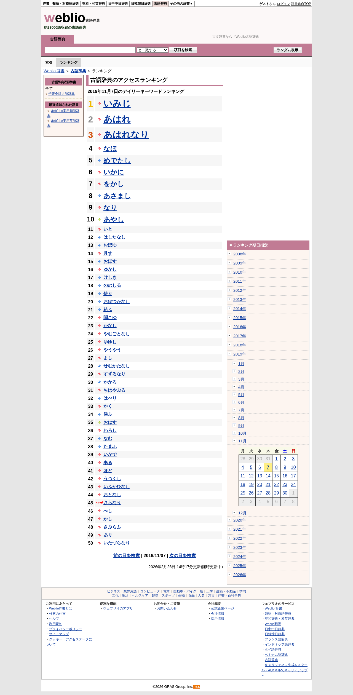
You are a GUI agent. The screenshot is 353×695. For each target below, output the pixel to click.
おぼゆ (110, 245)
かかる (110, 382)
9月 (241, 425)
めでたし (117, 160)
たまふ (110, 446)
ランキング (68, 62)
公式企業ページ (222, 608)
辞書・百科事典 (229, 595)
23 (284, 484)
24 (293, 484)
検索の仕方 (57, 613)
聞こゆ (110, 317)
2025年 (239, 565)
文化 (115, 595)
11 (242, 476)
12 (251, 476)
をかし (113, 184)
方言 (211, 595)
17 (293, 476)
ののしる (112, 285)
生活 (125, 595)
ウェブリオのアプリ (118, 608)
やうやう (112, 350)
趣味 (155, 595)
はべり (110, 398)
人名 (201, 595)
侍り (107, 293)
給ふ (107, 309)
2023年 (239, 547)
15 (276, 476)
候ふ (107, 414)
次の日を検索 (182, 555)
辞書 (46, 3)
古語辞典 (160, 3)
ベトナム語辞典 (276, 654)
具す (107, 253)
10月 (242, 433)
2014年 (239, 308)
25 (242, 493)
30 (284, 493)
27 (259, 493)
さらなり (112, 502)
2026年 (239, 575)
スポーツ (168, 595)
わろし (110, 430)
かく (107, 406)
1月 (241, 364)
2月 (241, 371)
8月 (241, 418)
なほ (110, 148)
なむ (107, 438)
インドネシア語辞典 (280, 644)
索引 (48, 62)
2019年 (239, 354)
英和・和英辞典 (93, 3)
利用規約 (55, 624)
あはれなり (126, 135)
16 (284, 476)
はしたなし (114, 237)
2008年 (239, 254)
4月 (241, 387)
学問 (242, 591)
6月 (241, 402)
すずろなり (114, 373)
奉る (107, 462)
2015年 (239, 318)
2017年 (239, 336)
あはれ (117, 119)
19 (251, 484)
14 (268, 476)
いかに (113, 172)
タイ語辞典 (273, 649)
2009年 (239, 263)
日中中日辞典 (118, 3)
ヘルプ (54, 618)
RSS (197, 686)
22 (276, 484)
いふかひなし (116, 486)
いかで (110, 454)
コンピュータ (150, 591)
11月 (242, 441)
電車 (166, 591)
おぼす (110, 261)
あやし (113, 219)
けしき (110, 277)
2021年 (239, 529)
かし (107, 519)
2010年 (239, 272)
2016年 (239, 327)
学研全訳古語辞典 (61, 93)
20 (259, 484)
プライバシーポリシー (65, 629)
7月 (241, 410)
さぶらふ (112, 527)
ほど (107, 470)
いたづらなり (116, 543)
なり (110, 207)
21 (268, 484)
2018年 (239, 345)
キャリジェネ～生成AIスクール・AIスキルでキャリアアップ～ (284, 670)
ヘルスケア (140, 595)
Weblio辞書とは (60, 608)
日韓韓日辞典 (141, 3)
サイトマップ (59, 634)
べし (107, 511)
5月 (241, 394)
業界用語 (130, 591)
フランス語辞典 (276, 639)
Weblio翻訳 (273, 624)
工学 (209, 591)
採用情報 (217, 618)
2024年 (239, 556)
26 (251, 493)
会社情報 (217, 613)
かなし (110, 325)
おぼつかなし (116, 301)
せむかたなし (116, 365)
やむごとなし (116, 334)
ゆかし (110, 269)
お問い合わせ (167, 608)
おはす (110, 422)
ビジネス (113, 591)
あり (107, 535)
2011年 (239, 281)
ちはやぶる (114, 390)
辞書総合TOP (301, 4)
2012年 (239, 290)
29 (276, 493)
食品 (191, 595)
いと (107, 229)
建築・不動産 (226, 591)
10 (293, 467)
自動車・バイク (184, 591)
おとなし (112, 494)
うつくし (112, 478)
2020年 (239, 520)
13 (259, 476)
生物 (181, 595)
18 (242, 484)
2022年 (239, 538)
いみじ (117, 103)
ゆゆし (110, 342)
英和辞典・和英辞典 (280, 618)
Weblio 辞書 (54, 71)
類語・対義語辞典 (65, 3)
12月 (242, 513)
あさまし (117, 195)
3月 (241, 379)
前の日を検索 (126, 555)
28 (268, 493)
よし (107, 357)
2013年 (239, 299)
